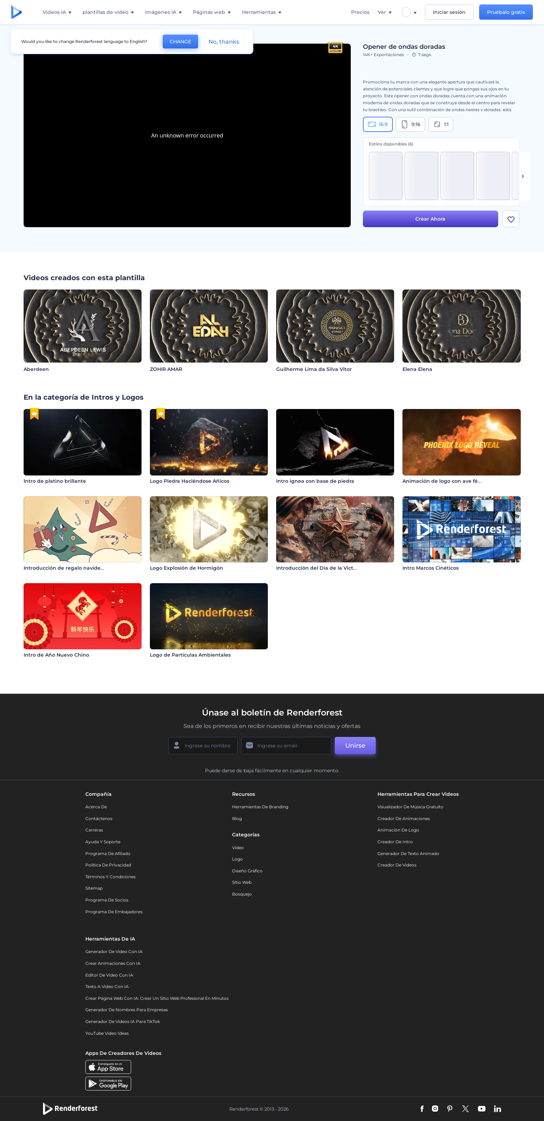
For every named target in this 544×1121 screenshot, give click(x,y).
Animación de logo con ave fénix (443, 481)
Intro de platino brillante (55, 481)
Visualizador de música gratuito (410, 806)
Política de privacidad (108, 865)
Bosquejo (242, 894)
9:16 (410, 124)
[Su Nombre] (203, 745)
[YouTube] (482, 1109)
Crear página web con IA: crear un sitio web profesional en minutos (157, 998)
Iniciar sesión (449, 12)
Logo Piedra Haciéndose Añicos (189, 481)
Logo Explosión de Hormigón (186, 568)
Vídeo (238, 847)
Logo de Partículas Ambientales (190, 655)
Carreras (94, 830)
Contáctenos (98, 818)
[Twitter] (465, 1109)
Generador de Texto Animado (408, 853)
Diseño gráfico (247, 870)
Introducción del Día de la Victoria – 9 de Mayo (335, 568)
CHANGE (180, 41)
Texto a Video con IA (107, 986)
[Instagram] (435, 1109)
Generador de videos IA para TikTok (122, 1021)
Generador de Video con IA (114, 951)
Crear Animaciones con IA (113, 963)
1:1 (441, 124)
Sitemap (94, 888)
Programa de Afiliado (107, 853)
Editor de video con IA (109, 975)
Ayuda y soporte (102, 841)
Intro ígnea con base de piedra (315, 481)
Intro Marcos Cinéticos (430, 568)
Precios (360, 12)
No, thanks (224, 41)
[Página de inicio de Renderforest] (16, 12)
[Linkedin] (497, 1109)
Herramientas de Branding (260, 806)
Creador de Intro (395, 841)
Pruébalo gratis (506, 12)
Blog (237, 818)
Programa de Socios (106, 899)
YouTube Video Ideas (107, 1033)
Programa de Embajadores (114, 911)
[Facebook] (422, 1109)
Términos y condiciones (110, 876)
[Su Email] (286, 745)
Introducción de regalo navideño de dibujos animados (93, 568)
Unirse (355, 745)
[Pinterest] (450, 1109)
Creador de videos (396, 865)
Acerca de (96, 806)
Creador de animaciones (403, 818)
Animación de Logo (398, 830)
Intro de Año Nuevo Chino (56, 655)
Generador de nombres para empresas (126, 1009)
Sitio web (242, 882)
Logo (237, 859)
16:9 (378, 124)
